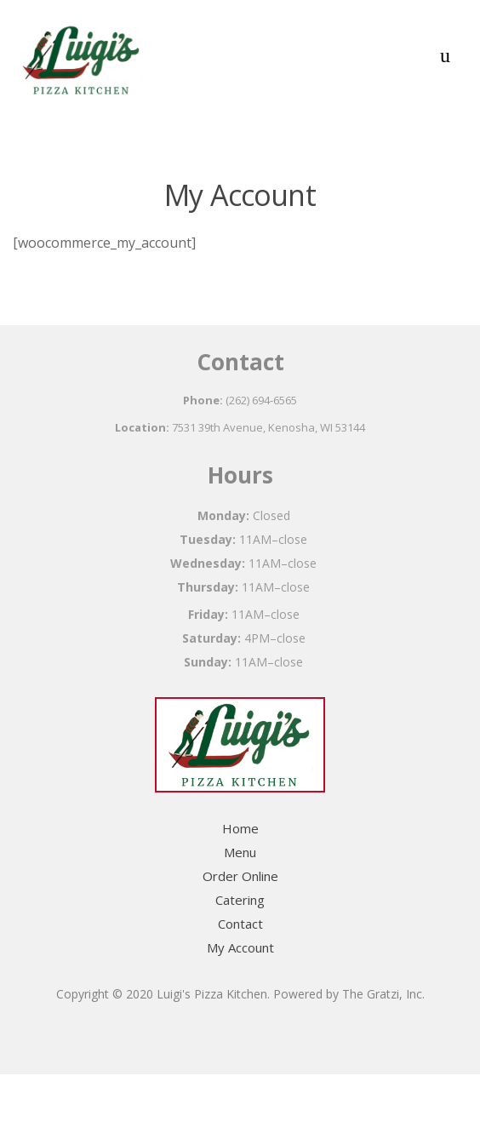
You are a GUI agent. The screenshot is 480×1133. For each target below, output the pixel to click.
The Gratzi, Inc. (383, 994)
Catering (240, 899)
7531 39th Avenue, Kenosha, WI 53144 (268, 427)
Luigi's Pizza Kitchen (212, 994)
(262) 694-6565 (261, 400)
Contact (240, 923)
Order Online (240, 875)
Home (240, 828)
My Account (240, 947)
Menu (240, 852)
